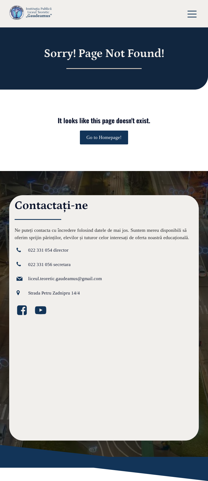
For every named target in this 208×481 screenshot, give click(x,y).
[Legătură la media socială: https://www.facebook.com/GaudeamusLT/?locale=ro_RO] (24, 310)
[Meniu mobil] (192, 13)
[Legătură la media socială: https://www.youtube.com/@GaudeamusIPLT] (42, 310)
